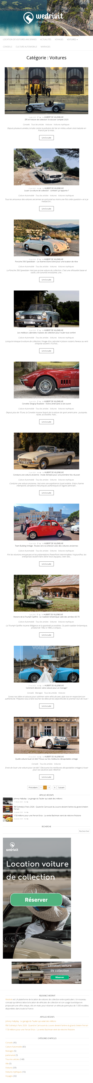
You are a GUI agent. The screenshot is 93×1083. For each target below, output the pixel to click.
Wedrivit (8, 999)
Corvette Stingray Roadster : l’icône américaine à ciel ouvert (46, 403)
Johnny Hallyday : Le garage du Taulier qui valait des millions (38, 798)
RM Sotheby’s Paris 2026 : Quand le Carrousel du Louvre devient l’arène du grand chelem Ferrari (51, 808)
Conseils (7, 46)
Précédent (33, 787)
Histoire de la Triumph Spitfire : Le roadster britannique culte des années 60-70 (46, 617)
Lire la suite (46, 137)
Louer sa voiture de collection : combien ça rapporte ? (46, 190)
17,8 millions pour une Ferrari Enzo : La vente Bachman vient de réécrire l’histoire (47, 815)
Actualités (45, 39)
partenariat (10, 1055)
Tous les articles (37, 124)
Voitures (72, 39)
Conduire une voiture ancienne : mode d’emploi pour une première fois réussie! (46, 475)
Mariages (45, 46)
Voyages (59, 39)
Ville (7, 1063)
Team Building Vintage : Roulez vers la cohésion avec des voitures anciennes (46, 546)
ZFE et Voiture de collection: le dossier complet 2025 (46, 119)
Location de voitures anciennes (20, 39)
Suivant (61, 787)
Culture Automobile (26, 46)
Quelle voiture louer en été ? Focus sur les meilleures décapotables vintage (46, 759)
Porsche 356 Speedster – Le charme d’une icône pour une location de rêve (46, 261)
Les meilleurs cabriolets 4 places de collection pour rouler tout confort (46, 332)
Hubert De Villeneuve (53, 117)
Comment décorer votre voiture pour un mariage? (46, 688)
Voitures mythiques (61, 124)
